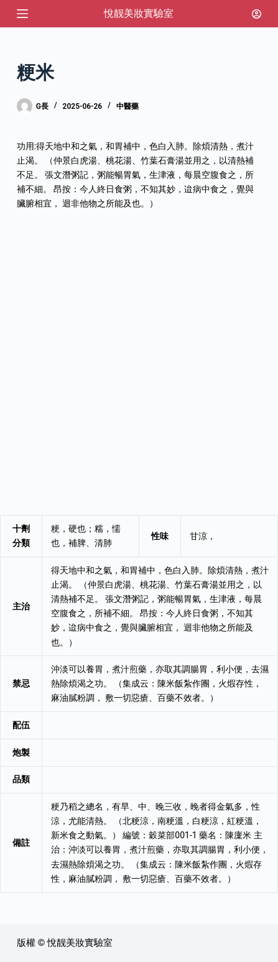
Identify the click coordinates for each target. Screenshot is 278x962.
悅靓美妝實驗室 (139, 13)
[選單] (22, 13)
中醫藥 (127, 106)
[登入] (256, 14)
